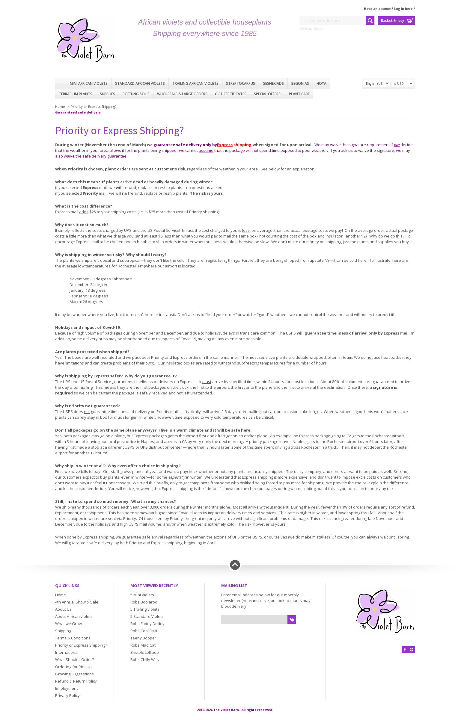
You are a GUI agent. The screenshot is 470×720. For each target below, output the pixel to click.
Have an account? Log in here (388, 9)
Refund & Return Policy (76, 681)
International (67, 652)
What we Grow (68, 623)
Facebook (405, 649)
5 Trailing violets (144, 609)
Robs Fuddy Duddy (147, 623)
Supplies (107, 93)
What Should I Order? (74, 659)
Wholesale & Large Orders (182, 93)
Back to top (235, 565)
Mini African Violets (89, 83)
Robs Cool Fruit (143, 630)
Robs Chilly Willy (144, 659)
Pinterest (411, 649)
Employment (66, 688)
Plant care (299, 93)
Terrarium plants (75, 93)
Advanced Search (311, 28)
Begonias (300, 83)
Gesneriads (273, 83)
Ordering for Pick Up (73, 666)
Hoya (321, 83)
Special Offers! (267, 93)
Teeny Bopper (143, 638)
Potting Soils (136, 93)
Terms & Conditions (73, 638)
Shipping (63, 630)
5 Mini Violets (142, 595)
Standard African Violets (140, 83)
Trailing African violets (195, 83)
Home (60, 83)
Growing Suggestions (74, 674)
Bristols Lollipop (144, 652)
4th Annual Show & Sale (76, 602)
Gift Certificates (230, 93)
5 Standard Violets (147, 616)
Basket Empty (392, 20)
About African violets (74, 616)
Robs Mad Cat (143, 645)
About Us (63, 609)
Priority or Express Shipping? (93, 106)
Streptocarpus (240, 83)
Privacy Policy (67, 695)
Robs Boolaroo (143, 602)
